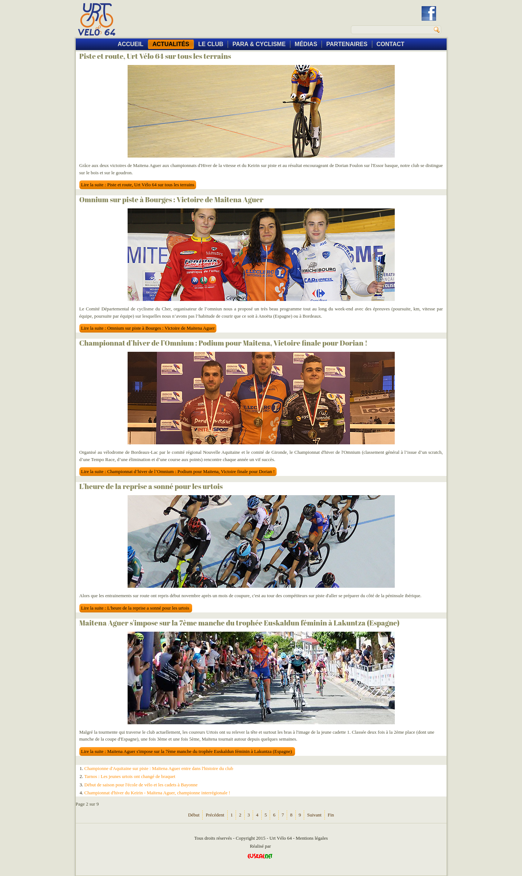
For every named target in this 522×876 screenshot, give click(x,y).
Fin (331, 815)
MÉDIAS (306, 44)
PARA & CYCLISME (259, 44)
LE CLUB (210, 44)
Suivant (314, 815)
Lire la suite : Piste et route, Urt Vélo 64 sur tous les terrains (137, 184)
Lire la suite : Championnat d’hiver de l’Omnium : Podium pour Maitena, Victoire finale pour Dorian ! (178, 471)
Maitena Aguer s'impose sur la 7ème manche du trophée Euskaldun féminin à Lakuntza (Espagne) (239, 623)
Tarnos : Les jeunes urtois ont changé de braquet (129, 776)
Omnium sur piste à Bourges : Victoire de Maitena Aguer (171, 199)
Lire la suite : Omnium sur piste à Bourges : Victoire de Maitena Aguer (148, 328)
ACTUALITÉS (171, 44)
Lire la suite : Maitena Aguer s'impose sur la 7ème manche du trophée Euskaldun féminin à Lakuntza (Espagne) (187, 751)
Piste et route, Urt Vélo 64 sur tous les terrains (155, 56)
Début (194, 815)
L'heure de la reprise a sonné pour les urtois (151, 486)
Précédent (215, 815)
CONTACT (391, 44)
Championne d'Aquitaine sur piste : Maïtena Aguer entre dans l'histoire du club (158, 768)
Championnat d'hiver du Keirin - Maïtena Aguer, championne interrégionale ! (157, 792)
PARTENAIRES (347, 44)
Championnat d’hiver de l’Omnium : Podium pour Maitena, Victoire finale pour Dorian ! (223, 343)
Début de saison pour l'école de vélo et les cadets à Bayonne (141, 784)
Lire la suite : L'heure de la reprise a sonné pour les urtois (136, 608)
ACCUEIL (130, 44)
